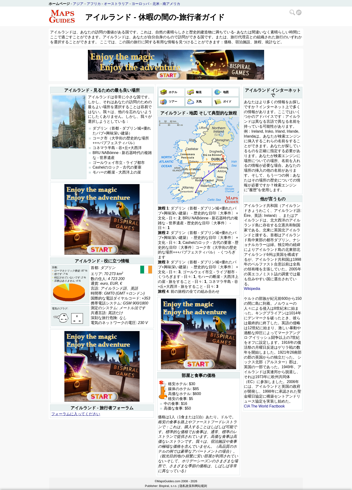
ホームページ (59, 4)
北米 (156, 4)
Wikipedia (252, 289)
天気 (198, 101)
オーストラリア (116, 4)
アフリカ (94, 4)
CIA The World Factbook (264, 406)
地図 (225, 92)
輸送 (198, 92)
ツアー (172, 101)
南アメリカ (171, 4)
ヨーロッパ (140, 4)
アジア (78, 4)
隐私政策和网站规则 (193, 486)
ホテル (172, 92)
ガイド (226, 101)
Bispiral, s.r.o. (168, 486)
